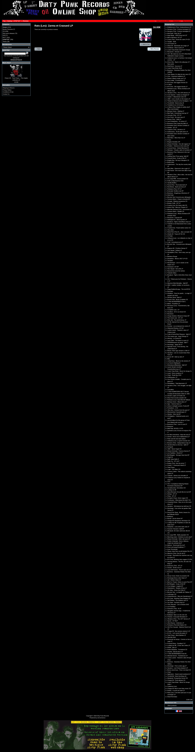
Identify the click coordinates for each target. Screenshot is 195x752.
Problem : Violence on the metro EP (178, 146)
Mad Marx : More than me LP (176, 137)
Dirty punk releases (8, 33)
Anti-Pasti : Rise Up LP (174, 33)
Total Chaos (171, 467)
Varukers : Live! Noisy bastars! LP (177, 668)
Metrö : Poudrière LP (173, 303)
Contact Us (6, 94)
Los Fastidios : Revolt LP (175, 453)
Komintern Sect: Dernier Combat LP (178, 125)
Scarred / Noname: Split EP (175, 529)
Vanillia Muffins (171, 183)
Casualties (170, 389)
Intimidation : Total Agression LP (177, 383)
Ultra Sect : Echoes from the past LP (178, 410)
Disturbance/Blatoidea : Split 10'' (177, 365)
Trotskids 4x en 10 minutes (175, 105)
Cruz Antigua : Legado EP (175, 586)
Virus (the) (170, 230)
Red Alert (170, 291)
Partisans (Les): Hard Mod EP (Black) (178, 400)
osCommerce (101, 718)
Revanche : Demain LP (174, 51)
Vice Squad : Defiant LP (174, 250)
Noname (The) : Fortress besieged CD (179, 29)
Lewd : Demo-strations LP (175, 373)
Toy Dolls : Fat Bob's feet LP (176, 602)
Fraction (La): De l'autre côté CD (177, 205)
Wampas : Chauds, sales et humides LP (179, 150)
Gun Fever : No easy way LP (176, 117)
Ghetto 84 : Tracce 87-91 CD (176, 234)
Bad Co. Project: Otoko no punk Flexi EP (179, 582)
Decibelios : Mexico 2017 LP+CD (177, 258)
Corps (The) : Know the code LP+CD (178, 39)
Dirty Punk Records (103, 716)
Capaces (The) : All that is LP (176, 129)
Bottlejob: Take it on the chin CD (177, 615)
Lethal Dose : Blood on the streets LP (178, 361)
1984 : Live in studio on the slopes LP (178, 99)
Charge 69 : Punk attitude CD (176, 680)
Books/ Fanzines (8, 29)
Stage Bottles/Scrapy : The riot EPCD (178, 289)
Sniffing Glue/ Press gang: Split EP (178, 156)
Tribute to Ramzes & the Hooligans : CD (179, 101)
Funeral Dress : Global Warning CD (178, 148)
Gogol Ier (170, 457)
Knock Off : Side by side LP (175, 357)
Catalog (9, 21)
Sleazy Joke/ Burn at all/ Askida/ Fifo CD (179, 551)
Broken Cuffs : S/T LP (174, 203)
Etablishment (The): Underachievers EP (179, 27)
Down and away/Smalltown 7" (176, 547)
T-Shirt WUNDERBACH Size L (176, 301)
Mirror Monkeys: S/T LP (174, 37)
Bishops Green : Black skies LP (176, 402)
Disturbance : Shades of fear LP (177, 588)
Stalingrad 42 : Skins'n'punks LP (177, 219)
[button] (162, 21)
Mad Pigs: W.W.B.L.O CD (175, 428)
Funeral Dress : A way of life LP (176, 158)
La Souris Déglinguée (173, 363)
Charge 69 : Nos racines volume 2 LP (178, 631)
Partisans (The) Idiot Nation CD (176, 625)
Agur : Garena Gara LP (174, 404)
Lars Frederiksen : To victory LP (177, 121)
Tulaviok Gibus (171, 273)
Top (4, 21)
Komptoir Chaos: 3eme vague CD (177, 498)
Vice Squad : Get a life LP (175, 268)
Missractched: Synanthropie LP (176, 412)
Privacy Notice (7, 90)
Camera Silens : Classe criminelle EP (178, 199)
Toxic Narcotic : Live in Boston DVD (178, 604)
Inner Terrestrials (172, 549)
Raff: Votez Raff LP (173, 459)
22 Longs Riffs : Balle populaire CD (178, 535)
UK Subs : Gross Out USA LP (176, 590)
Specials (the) (171, 637)
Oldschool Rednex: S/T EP (175, 328)
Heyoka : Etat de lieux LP (175, 651)
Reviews (25, 21)
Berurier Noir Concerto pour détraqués (179, 197)
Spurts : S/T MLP (172, 621)
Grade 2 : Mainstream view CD (176, 97)
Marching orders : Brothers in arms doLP (179, 537)
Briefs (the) (170, 162)
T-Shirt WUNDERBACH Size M (176, 653)
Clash (169, 672)
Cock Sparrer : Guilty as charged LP (178, 95)
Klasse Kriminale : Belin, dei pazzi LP (178, 539)
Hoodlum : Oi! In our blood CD (176, 312)
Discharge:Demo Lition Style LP (177, 578)
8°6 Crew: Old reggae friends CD (177, 82)
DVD (4, 35)
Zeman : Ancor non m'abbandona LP (178, 436)
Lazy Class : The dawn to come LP (178, 340)
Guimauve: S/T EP (173, 266)
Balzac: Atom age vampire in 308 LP (178, 350)
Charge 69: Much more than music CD (179, 688)
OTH (168, 481)
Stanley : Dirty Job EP (174, 414)
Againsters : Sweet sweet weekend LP (179, 674)
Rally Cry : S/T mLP (173, 461)
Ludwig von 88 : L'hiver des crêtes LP (178, 645)
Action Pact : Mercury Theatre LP (177, 207)
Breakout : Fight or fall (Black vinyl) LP (179, 221)
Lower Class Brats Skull (174, 68)
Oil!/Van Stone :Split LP (174, 297)
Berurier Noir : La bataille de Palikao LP (179, 592)
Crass (169, 140)
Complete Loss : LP (173, 309)
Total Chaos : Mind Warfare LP (176, 635)
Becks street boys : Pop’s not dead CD (179, 670)
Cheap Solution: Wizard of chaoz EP (178, 316)
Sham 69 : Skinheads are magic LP (178, 45)
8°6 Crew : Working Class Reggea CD (179, 598)
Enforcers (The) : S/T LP (174, 565)
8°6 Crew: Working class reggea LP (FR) (179, 559)
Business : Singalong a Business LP (178, 193)
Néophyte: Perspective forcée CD (177, 678)
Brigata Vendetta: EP (173, 142)
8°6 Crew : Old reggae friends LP (177, 86)
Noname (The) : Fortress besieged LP (178, 31)
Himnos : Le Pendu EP (174, 338)
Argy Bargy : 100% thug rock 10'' (177, 35)
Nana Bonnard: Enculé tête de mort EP (179, 492)
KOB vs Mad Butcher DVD (175, 181)
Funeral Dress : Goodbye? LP (176, 643)
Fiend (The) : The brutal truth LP (177, 185)
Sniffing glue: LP (172, 377)
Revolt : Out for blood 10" (175, 518)
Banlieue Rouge (172, 256)
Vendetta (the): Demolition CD (176, 488)
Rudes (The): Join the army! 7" (176, 463)
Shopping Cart (169, 24)
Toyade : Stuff (171, 41)
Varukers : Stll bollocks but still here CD (179, 506)
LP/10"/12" (17, 21)
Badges (5, 27)
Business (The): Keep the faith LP (177, 123)
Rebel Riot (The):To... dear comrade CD (179, 232)
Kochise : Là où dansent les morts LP (178, 326)
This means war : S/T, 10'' (175, 318)
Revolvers (170, 314)
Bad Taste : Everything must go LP (177, 113)
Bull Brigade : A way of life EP (176, 584)
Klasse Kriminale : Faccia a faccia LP (178, 451)
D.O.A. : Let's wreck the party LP (177, 633)
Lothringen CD (171, 594)
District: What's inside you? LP (176, 78)
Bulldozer (170, 516)
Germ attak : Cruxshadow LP (176, 80)
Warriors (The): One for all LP (176, 553)
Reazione (170, 426)
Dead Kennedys (172, 696)
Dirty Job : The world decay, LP (176, 320)
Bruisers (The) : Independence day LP (179, 443)
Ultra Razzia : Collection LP (175, 623)
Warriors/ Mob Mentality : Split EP (177, 283)
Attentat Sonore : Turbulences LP (177, 655)
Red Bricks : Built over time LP (176, 187)
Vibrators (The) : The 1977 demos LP (178, 619)
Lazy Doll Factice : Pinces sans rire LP (179, 569)
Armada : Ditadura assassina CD (177, 201)
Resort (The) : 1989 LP (174, 119)
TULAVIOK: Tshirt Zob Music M (176, 676)
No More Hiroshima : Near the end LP (178, 434)
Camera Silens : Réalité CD (175, 211)
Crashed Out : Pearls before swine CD (179, 228)
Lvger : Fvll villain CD (173, 469)
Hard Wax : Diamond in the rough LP (178, 168)
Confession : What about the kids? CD (179, 500)
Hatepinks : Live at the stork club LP (178, 526)
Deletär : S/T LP (172, 127)
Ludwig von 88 (171, 490)
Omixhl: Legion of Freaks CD (176, 395)
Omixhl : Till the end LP (174, 567)
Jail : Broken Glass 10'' (174, 580)
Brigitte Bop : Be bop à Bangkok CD (178, 160)
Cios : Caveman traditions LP (176, 76)
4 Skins (169, 84)
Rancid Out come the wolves (176, 271)
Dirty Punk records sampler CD (176, 398)
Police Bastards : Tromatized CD (177, 649)
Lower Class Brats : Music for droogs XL (179, 371)
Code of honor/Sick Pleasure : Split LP (179, 334)
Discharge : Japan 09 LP (174, 344)
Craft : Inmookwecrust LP (175, 242)
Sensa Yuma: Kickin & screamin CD (178, 576)
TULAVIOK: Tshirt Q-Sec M (175, 103)
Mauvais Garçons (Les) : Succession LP (179, 209)
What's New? (6, 63)
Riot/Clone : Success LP (174, 66)
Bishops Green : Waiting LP (175, 111)
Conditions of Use (8, 92)
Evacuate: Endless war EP (175, 191)
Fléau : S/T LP (171, 496)
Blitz (168, 359)
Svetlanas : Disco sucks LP (175, 47)
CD (4, 31)
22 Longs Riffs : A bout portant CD (177, 178)
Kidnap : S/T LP (172, 494)
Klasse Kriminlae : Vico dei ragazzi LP (178, 144)
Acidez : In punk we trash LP (176, 690)
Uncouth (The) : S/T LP (174, 115)
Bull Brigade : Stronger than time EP (178, 455)
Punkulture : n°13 (172, 408)
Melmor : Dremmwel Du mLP (176, 545)
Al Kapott (170, 447)
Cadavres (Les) (172, 686)
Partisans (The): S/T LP (174, 189)
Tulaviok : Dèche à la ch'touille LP (177, 475)
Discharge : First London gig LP (177, 666)
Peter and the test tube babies (176, 438)
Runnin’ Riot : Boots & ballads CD (177, 299)
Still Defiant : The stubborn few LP (177, 600)
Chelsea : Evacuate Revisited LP (177, 617)
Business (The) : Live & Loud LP (177, 424)
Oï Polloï (170, 236)
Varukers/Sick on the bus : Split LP (177, 445)
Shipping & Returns (9, 88)
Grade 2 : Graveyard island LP (176, 465)
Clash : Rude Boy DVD (174, 375)
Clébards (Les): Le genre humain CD (178, 440)
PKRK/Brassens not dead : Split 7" (177, 342)
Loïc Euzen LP (171, 43)
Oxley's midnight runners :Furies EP (178, 406)
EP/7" (4, 37)
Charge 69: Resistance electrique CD (178, 520)
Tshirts (5, 41)
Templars (170, 260)
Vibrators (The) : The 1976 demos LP (178, 92)
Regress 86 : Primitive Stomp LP (177, 248)
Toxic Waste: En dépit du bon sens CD (179, 74)
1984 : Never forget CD (174, 449)
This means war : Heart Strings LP (177, 336)
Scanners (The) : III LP (174, 608)
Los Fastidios (171, 606)
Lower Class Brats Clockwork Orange (178, 49)
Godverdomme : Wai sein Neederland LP (179, 596)
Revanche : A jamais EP (174, 217)
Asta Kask (170, 195)
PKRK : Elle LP (172, 647)
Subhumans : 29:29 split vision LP (177, 131)
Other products (172, 705)
